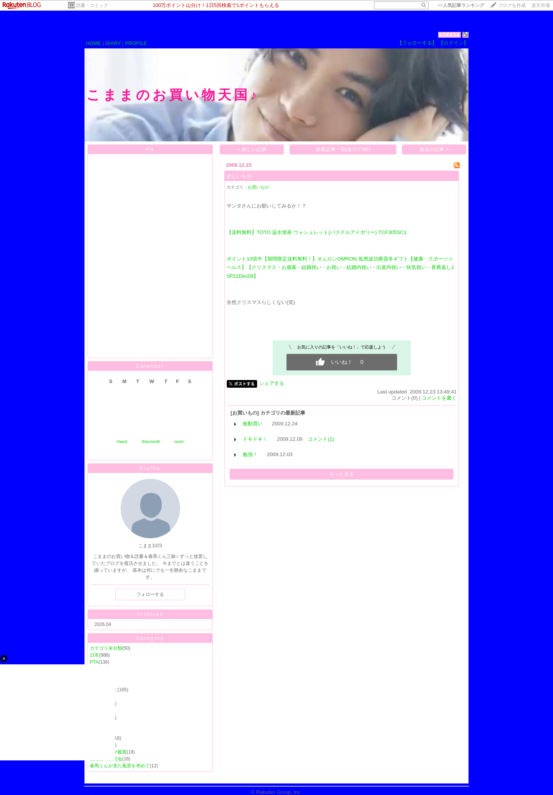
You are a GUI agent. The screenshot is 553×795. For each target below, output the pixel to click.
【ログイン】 (454, 43)
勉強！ (250, 454)
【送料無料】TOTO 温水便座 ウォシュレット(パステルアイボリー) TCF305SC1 (317, 232)
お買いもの (258, 187)
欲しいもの (239, 176)
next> (179, 441)
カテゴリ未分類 (106, 648)
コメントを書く (439, 398)
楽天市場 (540, 5)
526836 (449, 35)
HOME (93, 43)
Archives (150, 614)
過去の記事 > (434, 149)
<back (121, 441)
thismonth (151, 441)
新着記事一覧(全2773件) (343, 149)
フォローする (150, 594)
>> (460, 5)
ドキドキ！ (255, 439)
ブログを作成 (512, 5)
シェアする (271, 383)
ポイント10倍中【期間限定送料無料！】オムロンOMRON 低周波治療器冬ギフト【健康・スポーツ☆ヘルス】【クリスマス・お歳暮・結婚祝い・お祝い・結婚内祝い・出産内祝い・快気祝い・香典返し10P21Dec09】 (340, 267)
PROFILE (136, 43)
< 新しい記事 (252, 149)
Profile (150, 468)
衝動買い (253, 424)
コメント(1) (321, 439)
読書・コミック (92, 5)
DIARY (113, 43)
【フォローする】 (417, 43)
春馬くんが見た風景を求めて (120, 765)
